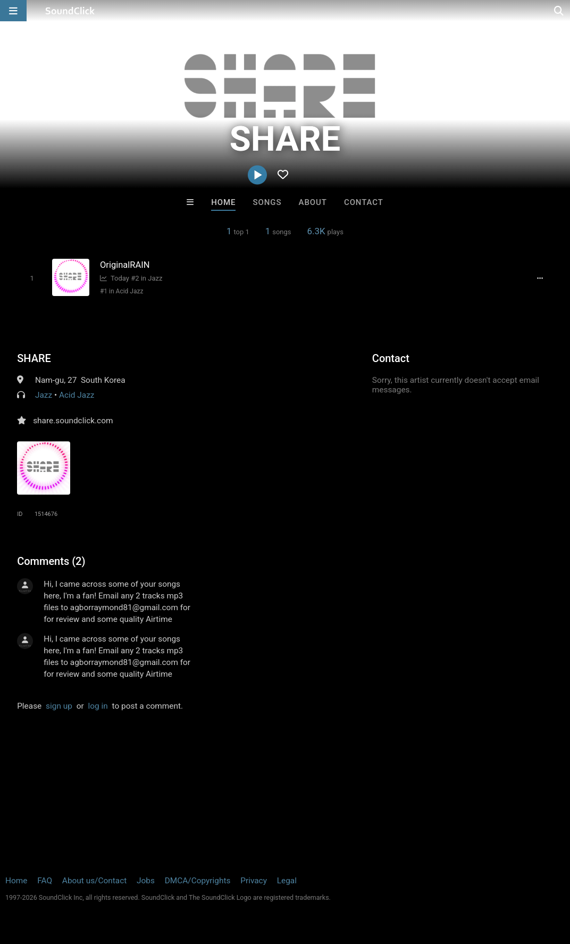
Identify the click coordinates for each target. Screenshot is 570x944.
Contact (363, 202)
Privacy (253, 880)
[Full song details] (540, 277)
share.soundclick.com (73, 420)
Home (223, 202)
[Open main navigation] (13, 10)
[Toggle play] (31, 278)
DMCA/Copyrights (198, 880)
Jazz (43, 395)
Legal (287, 880)
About (313, 202)
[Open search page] (559, 10)
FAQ (44, 880)
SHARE (34, 358)
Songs (267, 202)
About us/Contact (94, 880)
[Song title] (194, 265)
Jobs (146, 880)
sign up (59, 706)
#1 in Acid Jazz (121, 291)
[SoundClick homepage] (70, 10)
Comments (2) (51, 561)
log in (98, 706)
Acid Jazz (76, 395)
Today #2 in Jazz (131, 278)
